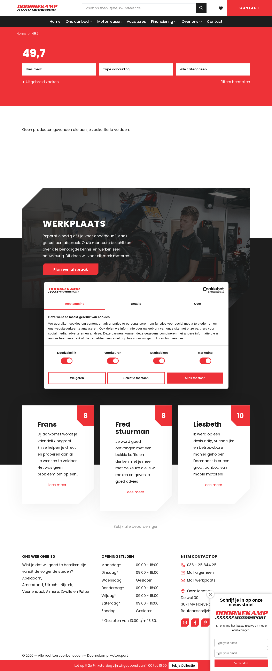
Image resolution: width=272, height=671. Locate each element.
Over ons (190, 21)
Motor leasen (109, 21)
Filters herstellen (235, 81)
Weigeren (77, 378)
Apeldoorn (31, 578)
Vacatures (136, 21)
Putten (85, 591)
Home (55, 21)
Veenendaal (33, 591)
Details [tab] (136, 303)
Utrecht (52, 584)
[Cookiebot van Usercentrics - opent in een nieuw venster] (206, 290)
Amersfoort (32, 584)
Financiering (162, 21)
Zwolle (66, 591)
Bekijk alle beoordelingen (136, 526)
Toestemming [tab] (74, 303)
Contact (249, 8)
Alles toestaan (195, 378)
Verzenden (241, 663)
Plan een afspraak (70, 269)
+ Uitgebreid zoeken (40, 81)
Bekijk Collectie (183, 665)
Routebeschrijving (197, 610)
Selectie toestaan (136, 378)
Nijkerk (66, 584)
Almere (52, 591)
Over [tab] (197, 303)
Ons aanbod (77, 21)
